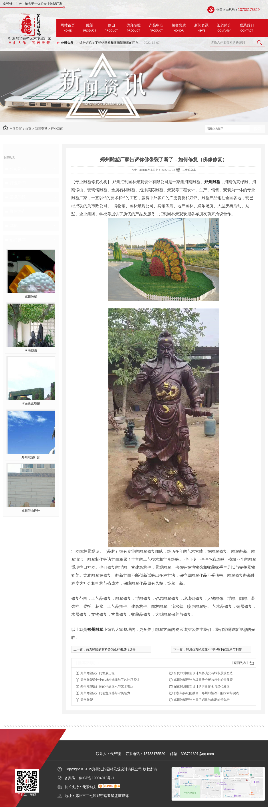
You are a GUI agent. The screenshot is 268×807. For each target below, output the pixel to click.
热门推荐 (18, 240)
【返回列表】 (240, 663)
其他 (14, 225)
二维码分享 (189, 169)
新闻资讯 (201, 28)
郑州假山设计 (31, 511)
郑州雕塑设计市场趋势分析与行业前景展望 (203, 680)
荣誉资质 (179, 28)
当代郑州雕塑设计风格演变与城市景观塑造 (203, 673)
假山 (111, 28)
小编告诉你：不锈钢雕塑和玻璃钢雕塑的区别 (107, 42)
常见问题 (18, 197)
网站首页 (68, 28)
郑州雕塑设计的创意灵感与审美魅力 (105, 693)
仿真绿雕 (133, 28)
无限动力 (89, 787)
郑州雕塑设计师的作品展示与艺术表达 (106, 686)
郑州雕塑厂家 (31, 457)
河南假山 (31, 350)
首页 (28, 128)
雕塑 (89, 28)
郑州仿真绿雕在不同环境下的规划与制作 (214, 649)
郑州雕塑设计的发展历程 (97, 673)
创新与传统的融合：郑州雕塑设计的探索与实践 (206, 693)
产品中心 (156, 28)
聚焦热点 (18, 211)
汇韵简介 (224, 28)
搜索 (257, 129)
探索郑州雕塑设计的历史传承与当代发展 (202, 686)
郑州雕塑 (31, 296)
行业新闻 (57, 128)
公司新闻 (18, 169)
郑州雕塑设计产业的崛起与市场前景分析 (202, 700)
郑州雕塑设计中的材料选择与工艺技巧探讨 (109, 680)
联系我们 (247, 28)
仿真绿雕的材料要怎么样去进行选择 (111, 649)
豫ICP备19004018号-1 (96, 778)
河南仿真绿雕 (31, 403)
